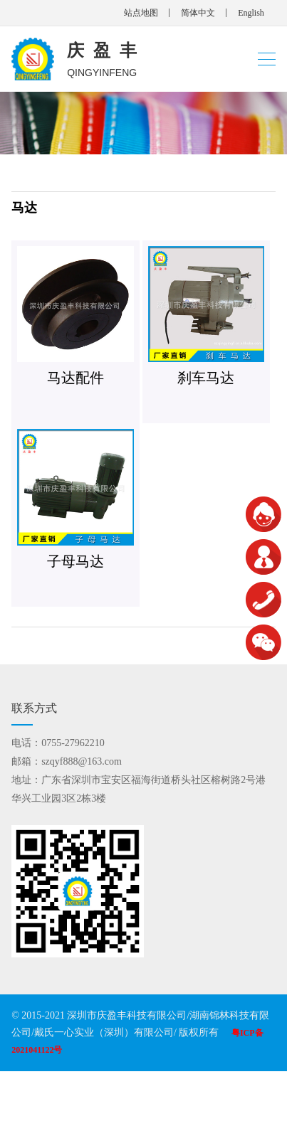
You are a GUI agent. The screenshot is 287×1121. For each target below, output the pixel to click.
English (251, 13)
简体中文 (198, 13)
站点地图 (141, 13)
